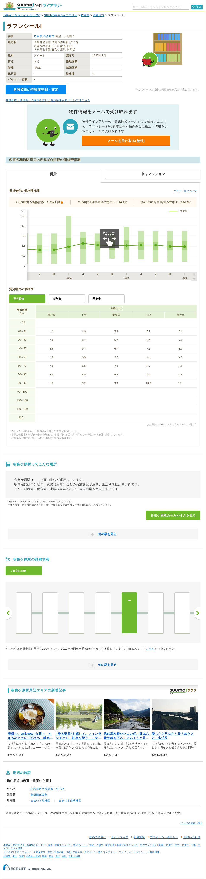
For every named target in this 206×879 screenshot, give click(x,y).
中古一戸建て (182, 845)
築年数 (57, 298)
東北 (15, 856)
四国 (57, 856)
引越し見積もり (74, 852)
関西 (51, 856)
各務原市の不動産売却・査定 (35, 89)
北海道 (7, 856)
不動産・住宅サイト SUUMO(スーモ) (23, 845)
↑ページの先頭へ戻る (191, 823)
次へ (197, 613)
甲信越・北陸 (33, 856)
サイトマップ (119, 837)
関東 (21, 856)
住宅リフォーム (23, 852)
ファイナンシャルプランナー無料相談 (139, 852)
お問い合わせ (191, 837)
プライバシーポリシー (164, 837)
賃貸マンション (63, 845)
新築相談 (59, 852)
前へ (9, 613)
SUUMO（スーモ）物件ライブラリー (32, 6)
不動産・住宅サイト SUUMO (21, 15)
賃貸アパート (80, 845)
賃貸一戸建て (96, 845)
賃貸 (50, 845)
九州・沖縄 (74, 856)
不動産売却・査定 (43, 852)
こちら (150, 648)
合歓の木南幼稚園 (70, 800)
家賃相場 (110, 845)
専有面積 (18, 298)
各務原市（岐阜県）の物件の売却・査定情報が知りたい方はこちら (48, 100)
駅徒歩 (97, 298)
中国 (64, 856)
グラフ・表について (185, 190)
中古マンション (148, 845)
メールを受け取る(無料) (126, 141)
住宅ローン (90, 852)
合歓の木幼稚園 (40, 800)
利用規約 (139, 837)
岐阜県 (85, 15)
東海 (44, 856)
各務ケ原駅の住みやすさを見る (173, 515)
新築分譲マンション (127, 845)
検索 (198, 6)
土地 (193, 845)
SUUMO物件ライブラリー (60, 15)
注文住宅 (8, 852)
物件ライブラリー (107, 852)
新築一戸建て (166, 845)
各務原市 (98, 15)
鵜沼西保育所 (39, 794)
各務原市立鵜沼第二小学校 (47, 788)
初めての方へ (97, 837)
